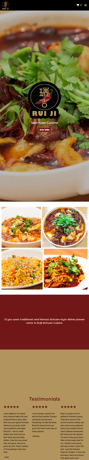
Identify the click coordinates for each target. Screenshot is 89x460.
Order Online (44, 129)
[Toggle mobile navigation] (85, 5)
